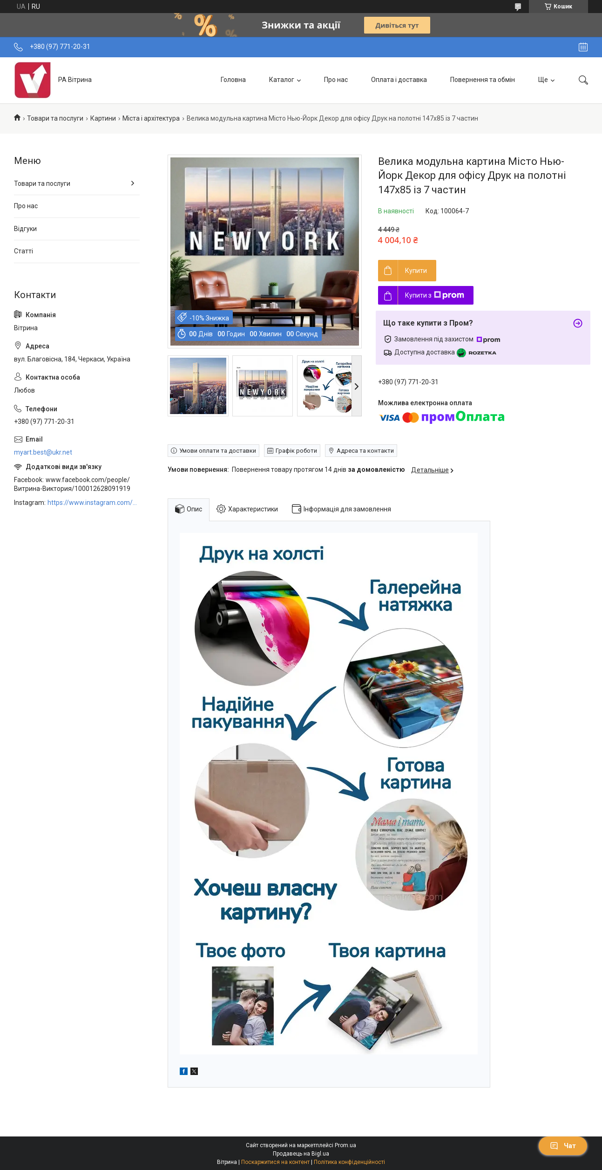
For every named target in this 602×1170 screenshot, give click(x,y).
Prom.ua (345, 1145)
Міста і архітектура (151, 118)
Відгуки (25, 228)
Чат (563, 1146)
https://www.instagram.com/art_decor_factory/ (93, 502)
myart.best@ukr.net (43, 452)
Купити (416, 270)
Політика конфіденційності (349, 1162)
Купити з (434, 295)
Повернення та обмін (482, 79)
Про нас (336, 79)
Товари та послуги (55, 118)
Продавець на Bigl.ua (301, 1153)
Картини (103, 118)
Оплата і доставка (399, 79)
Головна (233, 79)
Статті (23, 251)
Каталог (281, 79)
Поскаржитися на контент (275, 1162)
